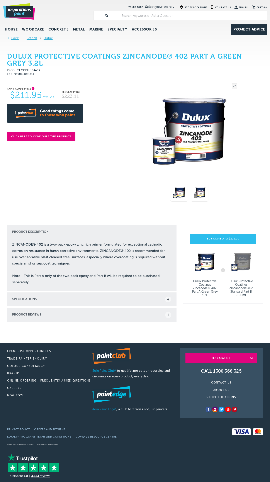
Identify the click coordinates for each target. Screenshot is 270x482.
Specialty (117, 29)
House (11, 29)
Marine (96, 29)
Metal (79, 29)
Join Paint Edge (104, 409)
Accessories (144, 29)
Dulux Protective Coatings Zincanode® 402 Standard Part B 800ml (241, 288)
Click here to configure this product (41, 136)
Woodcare (33, 29)
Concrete (58, 29)
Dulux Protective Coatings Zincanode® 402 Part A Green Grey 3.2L (205, 288)
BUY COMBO (223, 238)
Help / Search (220, 358)
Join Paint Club (104, 370)
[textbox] (193, 16)
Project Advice (249, 29)
